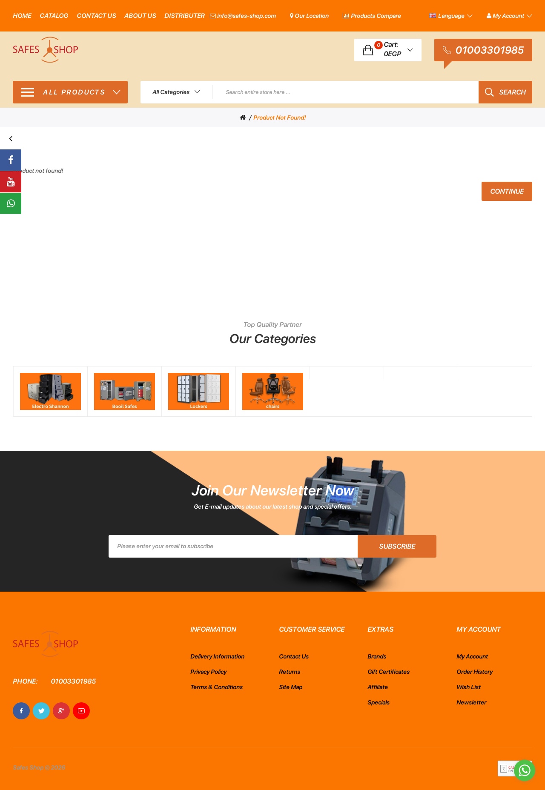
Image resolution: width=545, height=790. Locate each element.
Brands (376, 656)
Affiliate (377, 687)
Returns (289, 671)
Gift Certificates (388, 671)
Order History (474, 671)
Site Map (290, 687)
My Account (472, 656)
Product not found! (279, 117)
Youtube (81, 710)
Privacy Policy (208, 671)
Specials (378, 702)
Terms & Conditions (216, 687)
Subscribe (397, 546)
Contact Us (294, 656)
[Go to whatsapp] (524, 770)
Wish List (468, 687)
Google (61, 710)
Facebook (21, 710)
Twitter (41, 710)
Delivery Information (217, 656)
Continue (507, 191)
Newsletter (471, 702)
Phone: (25, 681)
